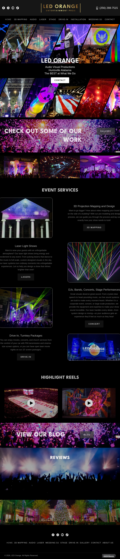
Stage (63, 543)
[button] (3, 8)
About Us (108, 543)
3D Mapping (20, 543)
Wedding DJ (52, 543)
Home (10, 543)
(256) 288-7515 (109, 7)
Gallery (85, 543)
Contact (96, 543)
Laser (40, 543)
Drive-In (73, 543)
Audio (32, 543)
